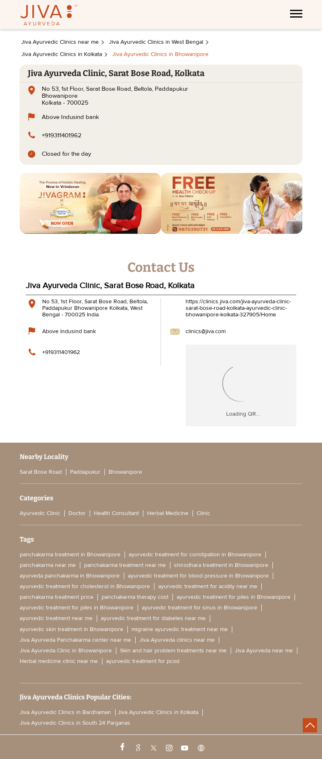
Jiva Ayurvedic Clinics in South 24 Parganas (75, 723)
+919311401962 (62, 135)
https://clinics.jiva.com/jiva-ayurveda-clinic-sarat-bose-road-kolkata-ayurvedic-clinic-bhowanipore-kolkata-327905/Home (238, 308)
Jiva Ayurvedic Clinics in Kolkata (158, 712)
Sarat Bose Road (41, 471)
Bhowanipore (125, 471)
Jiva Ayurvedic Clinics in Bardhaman (65, 712)
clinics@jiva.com (206, 331)
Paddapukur (85, 471)
